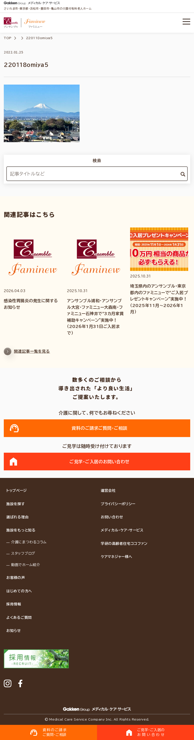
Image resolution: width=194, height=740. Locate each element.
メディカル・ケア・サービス (122, 530)
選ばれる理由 (17, 517)
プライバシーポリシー (118, 504)
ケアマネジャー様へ (116, 556)
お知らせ (13, 630)
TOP (8, 37)
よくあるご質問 (19, 617)
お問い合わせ (112, 517)
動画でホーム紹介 (25, 565)
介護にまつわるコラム (29, 542)
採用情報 (13, 604)
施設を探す (15, 504)
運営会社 (108, 490)
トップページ (16, 490)
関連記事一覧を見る (27, 354)
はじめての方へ (19, 591)
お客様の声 (15, 577)
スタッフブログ (23, 553)
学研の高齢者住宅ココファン (124, 543)
